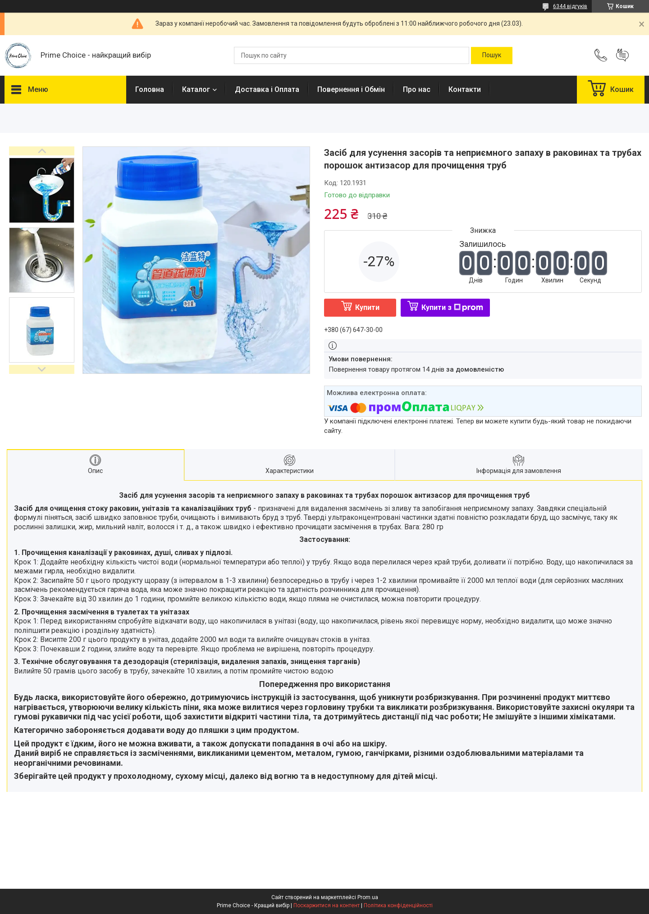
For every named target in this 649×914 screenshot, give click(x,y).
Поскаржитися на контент (326, 905)
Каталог (196, 89)
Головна (149, 89)
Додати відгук (622, 55)
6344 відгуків (570, 6)
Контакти (464, 89)
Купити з (452, 307)
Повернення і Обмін (351, 89)
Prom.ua (367, 897)
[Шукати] (491, 55)
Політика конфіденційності (398, 905)
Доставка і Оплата (267, 89)
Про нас (416, 89)
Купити (367, 307)
